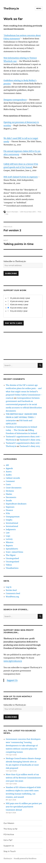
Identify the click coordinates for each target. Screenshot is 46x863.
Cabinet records (13, 478)
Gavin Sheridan (12, 212)
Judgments (11, 529)
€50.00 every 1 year (17, 308)
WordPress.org (12, 596)
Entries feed (11, 590)
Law (7, 533)
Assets (9, 471)
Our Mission (9, 823)
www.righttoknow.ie (13, 661)
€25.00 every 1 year (17, 311)
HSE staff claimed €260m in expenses (21, 177)
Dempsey (8, 100)
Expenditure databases (16, 504)
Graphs (9, 520)
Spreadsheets (12, 549)
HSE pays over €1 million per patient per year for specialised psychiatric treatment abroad (24, 806)
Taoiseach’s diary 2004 (30, 440)
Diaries (9, 494)
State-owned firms (14, 552)
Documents (11, 497)
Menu (38, 8)
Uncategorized (12, 561)
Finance (9, 510)
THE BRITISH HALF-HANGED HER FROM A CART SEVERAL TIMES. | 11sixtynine (21, 417)
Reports (9, 545)
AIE (7, 465)
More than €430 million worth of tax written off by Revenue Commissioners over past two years (23, 777)
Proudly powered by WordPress (25, 859)
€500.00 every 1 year (18, 301)
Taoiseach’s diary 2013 (30, 446)
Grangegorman (13, 516)
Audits (9, 475)
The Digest (11, 555)
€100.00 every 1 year (18, 304)
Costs (8, 484)
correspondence (19, 100)
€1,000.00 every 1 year (19, 298)
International (12, 523)
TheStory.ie (11, 8)
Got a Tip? (8, 840)
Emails (9, 500)
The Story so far (10, 829)
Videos (9, 565)
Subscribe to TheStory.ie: (15, 261)
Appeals (9, 468)
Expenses (10, 507)
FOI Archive (9, 834)
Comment (10, 481)
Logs (8, 536)
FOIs (39, 212)
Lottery (9, 539)
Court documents (13, 487)
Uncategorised (12, 558)
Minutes (9, 542)
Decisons (10, 491)
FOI (7, 214)
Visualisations (12, 568)
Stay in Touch (10, 851)
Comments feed (13, 593)
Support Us (12, 680)
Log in (9, 587)
